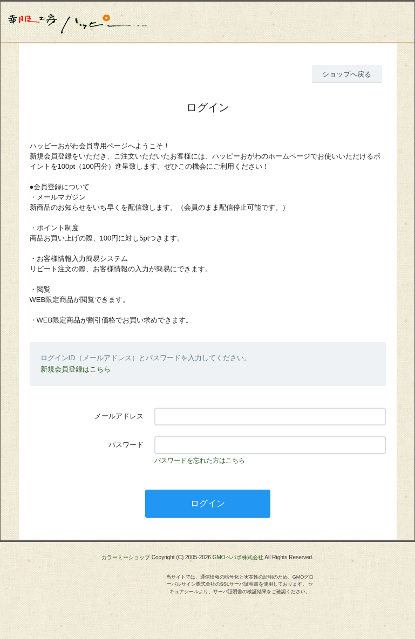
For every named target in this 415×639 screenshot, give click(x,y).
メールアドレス (119, 416)
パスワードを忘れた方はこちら (199, 460)
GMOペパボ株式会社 (238, 557)
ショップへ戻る (346, 74)
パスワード (126, 445)
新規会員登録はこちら (75, 369)
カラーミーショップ (125, 557)
